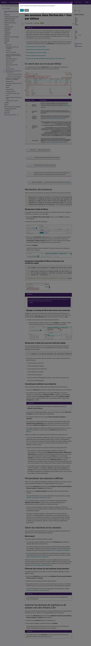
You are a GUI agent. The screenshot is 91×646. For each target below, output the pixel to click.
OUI (22, 10)
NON (26, 10)
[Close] (71, 3)
